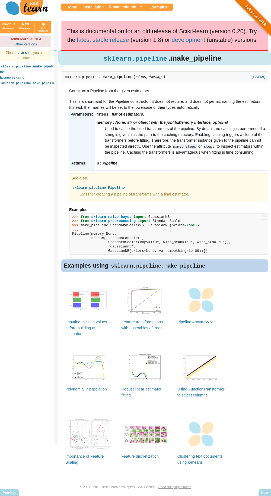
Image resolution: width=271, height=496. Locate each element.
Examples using (29, 80)
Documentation (122, 7)
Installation (94, 7)
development (188, 39)
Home (71, 7)
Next (25, 27)
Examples (158, 7)
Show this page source (174, 487)
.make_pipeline (26, 69)
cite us (24, 52)
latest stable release (103, 39)
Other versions (25, 44)
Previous (8, 27)
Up (42, 27)
